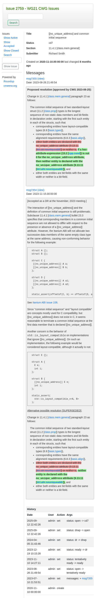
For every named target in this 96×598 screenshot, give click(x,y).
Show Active (11, 37)
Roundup (9, 81)
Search (8, 54)
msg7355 (87, 578)
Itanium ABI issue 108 (45, 302)
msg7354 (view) (35, 190)
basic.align (77, 137)
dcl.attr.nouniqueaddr (49, 149)
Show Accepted (9, 44)
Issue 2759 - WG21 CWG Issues (32, 8)
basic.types (55, 130)
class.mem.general (59, 96)
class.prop (50, 111)
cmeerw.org (10, 85)
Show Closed (11, 50)
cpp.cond (74, 153)
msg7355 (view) (35, 78)
